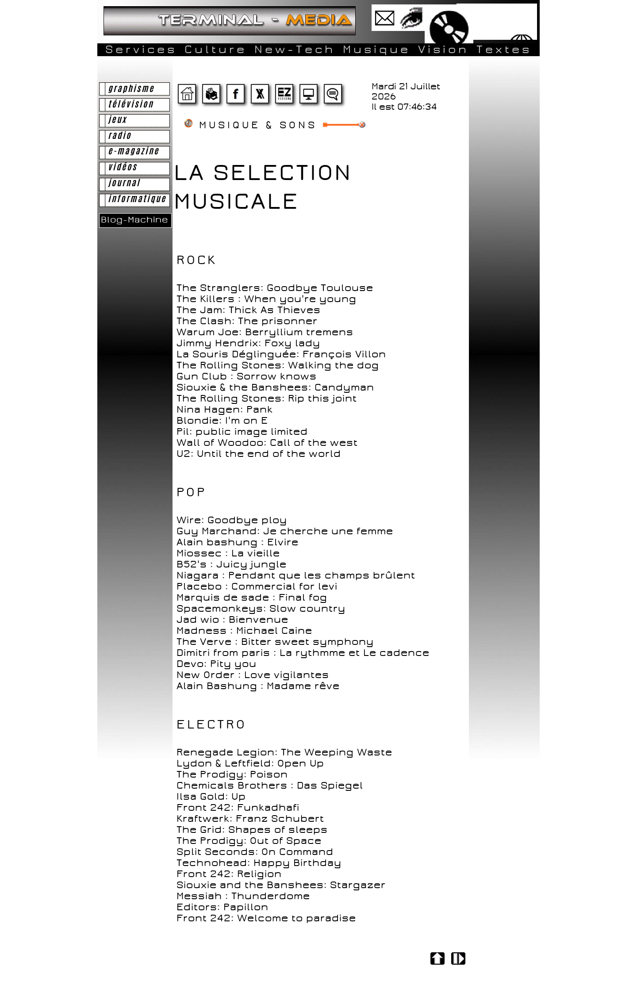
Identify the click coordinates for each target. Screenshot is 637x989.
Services (141, 49)
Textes (504, 49)
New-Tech (294, 49)
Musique (377, 49)
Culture (215, 49)
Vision (443, 49)
